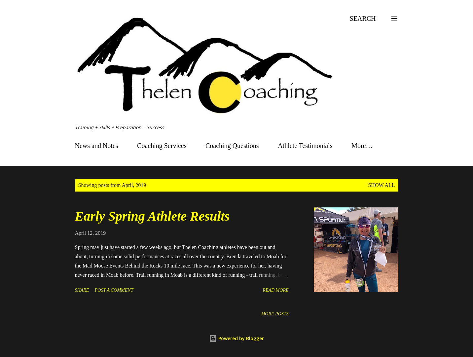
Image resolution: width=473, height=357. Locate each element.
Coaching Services (161, 145)
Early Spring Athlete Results (152, 216)
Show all (381, 185)
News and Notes (96, 145)
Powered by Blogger (236, 338)
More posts (275, 313)
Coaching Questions (232, 145)
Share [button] (82, 290)
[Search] (363, 18)
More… (361, 145)
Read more (275, 290)
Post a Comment (114, 290)
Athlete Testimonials (305, 145)
